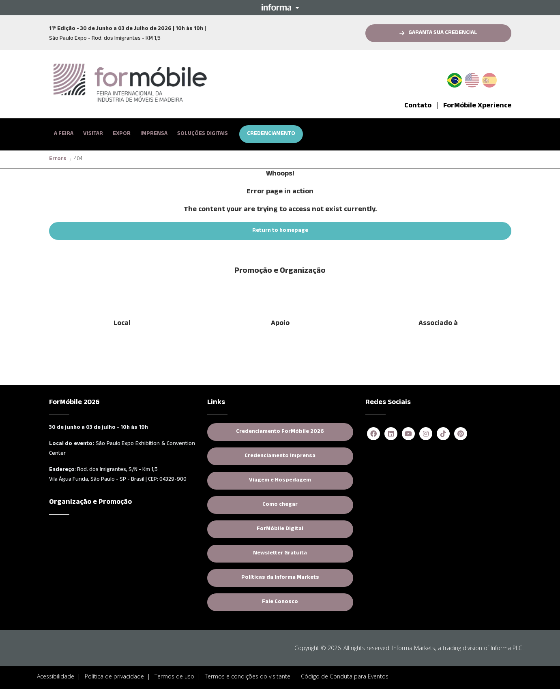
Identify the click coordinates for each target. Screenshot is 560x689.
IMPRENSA (153, 134)
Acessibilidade (55, 676)
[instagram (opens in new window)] (426, 434)
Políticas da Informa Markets (297, 578)
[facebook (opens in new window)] (373, 434)
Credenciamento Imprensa (299, 456)
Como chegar (280, 505)
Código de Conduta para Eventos (344, 676)
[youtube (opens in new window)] (408, 434)
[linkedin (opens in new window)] (391, 434)
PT (458, 79)
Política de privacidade (114, 676)
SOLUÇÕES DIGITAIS (202, 134)
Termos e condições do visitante (247, 676)
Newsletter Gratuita (280, 553)
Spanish (489, 79)
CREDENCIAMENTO (271, 134)
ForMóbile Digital (280, 529)
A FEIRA (63, 134)
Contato (417, 106)
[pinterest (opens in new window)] (461, 434)
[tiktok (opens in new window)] (443, 434)
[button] (280, 7)
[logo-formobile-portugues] (130, 82)
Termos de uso (174, 676)
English (472, 79)
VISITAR (93, 134)
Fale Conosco (280, 602)
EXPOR (122, 134)
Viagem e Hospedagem (280, 481)
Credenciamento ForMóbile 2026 (294, 432)
